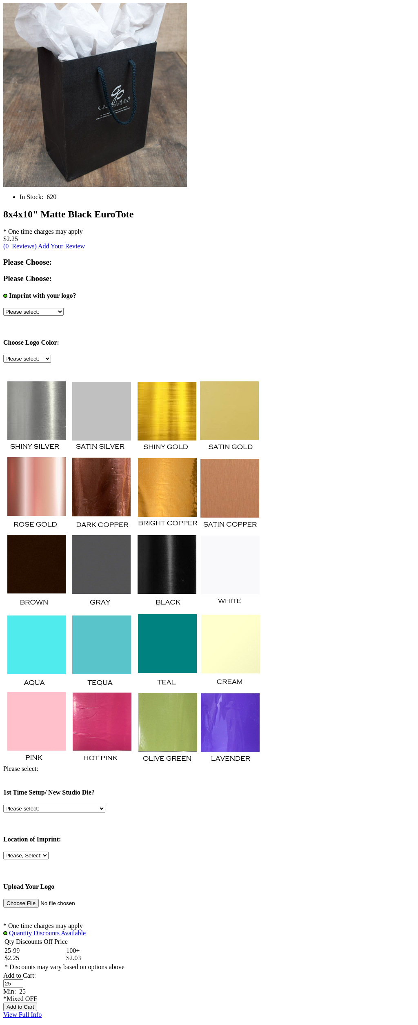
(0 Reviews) (20, 246)
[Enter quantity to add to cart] (13, 983)
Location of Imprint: (32, 839)
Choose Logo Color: (31, 342)
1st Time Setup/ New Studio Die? (49, 792)
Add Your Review (61, 246)
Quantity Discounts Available (47, 933)
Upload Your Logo (28, 886)
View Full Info (22, 1014)
